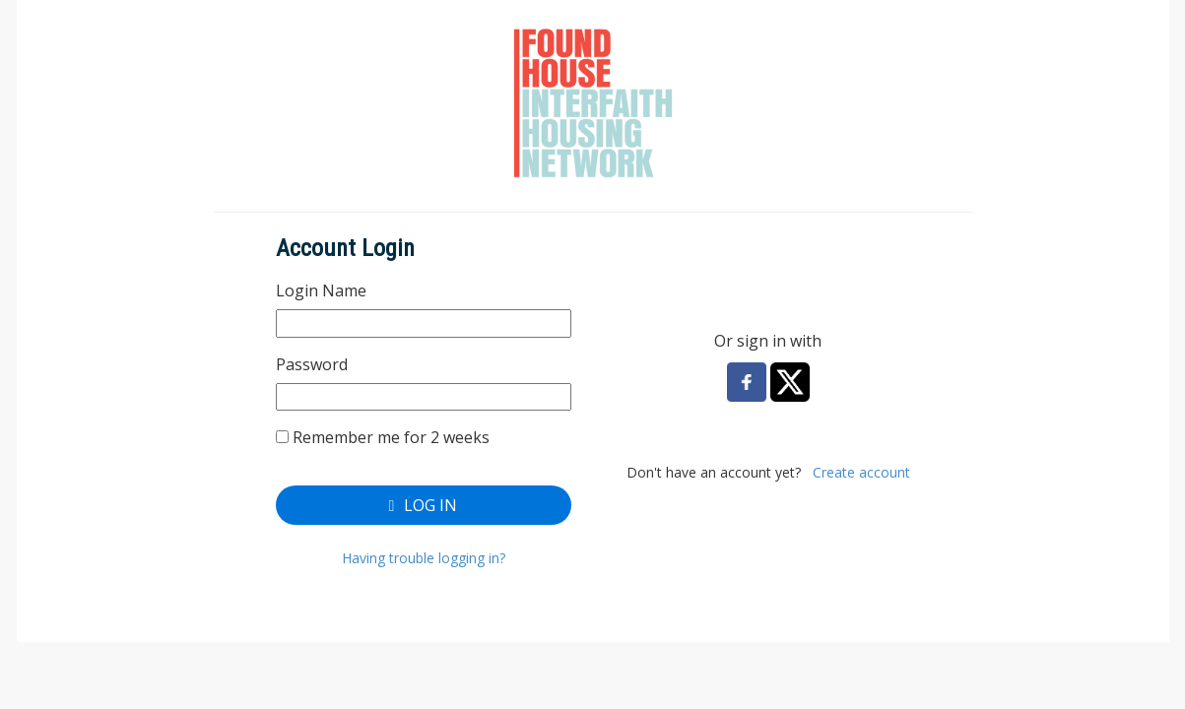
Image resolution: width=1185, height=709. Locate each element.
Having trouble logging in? (423, 557)
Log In (423, 505)
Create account (861, 472)
